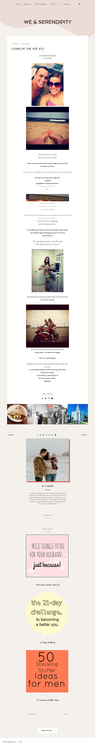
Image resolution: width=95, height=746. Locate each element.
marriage (25, 44)
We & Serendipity (47, 22)
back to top (47, 730)
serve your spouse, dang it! (47, 584)
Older (85, 435)
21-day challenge (47, 642)
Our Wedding (41, 4)
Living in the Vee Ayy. (28, 48)
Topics (53, 4)
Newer (10, 435)
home (18, 4)
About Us (28, 4)
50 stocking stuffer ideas (47, 700)
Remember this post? (47, 186)
